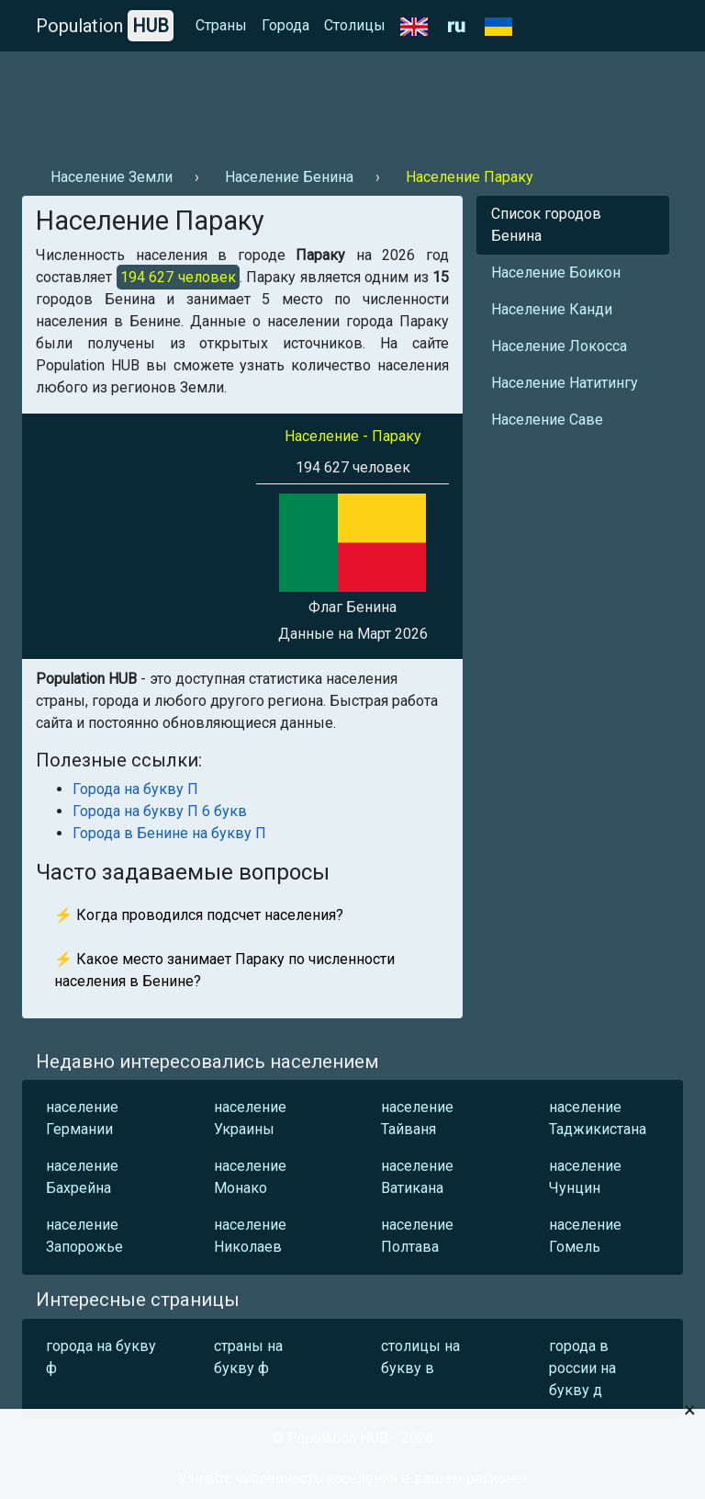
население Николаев (250, 1235)
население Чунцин (585, 1177)
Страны (221, 25)
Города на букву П (135, 789)
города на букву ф (101, 1357)
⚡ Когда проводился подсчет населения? (198, 915)
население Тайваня (417, 1118)
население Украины (250, 1118)
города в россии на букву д (582, 1368)
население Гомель (585, 1235)
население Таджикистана (597, 1118)
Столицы (355, 25)
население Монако (250, 1177)
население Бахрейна (82, 1177)
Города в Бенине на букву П (169, 833)
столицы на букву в (420, 1357)
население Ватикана (417, 1177)
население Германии (82, 1118)
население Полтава (417, 1235)
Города (285, 25)
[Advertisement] (352, 102)
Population (104, 25)
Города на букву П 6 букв (160, 811)
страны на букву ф (248, 1357)
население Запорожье (84, 1235)
